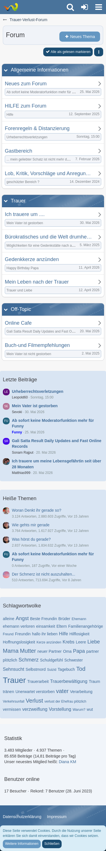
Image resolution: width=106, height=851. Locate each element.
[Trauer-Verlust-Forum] (11, 7)
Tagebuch (66, 669)
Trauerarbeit (38, 681)
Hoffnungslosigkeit (19, 642)
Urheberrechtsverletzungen (37, 391)
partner (92, 651)
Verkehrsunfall (13, 701)
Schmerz (29, 660)
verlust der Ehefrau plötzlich (65, 701)
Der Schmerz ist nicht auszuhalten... (43, 574)
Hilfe (63, 633)
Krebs (69, 642)
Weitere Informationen (21, 844)
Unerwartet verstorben (35, 691)
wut (90, 709)
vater (62, 691)
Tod (80, 669)
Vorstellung (60, 709)
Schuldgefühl (51, 660)
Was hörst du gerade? (31, 539)
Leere (81, 642)
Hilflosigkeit (80, 634)
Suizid (51, 670)
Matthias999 (21, 473)
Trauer (18, 201)
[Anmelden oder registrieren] (84, 7)
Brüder (64, 618)
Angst (22, 618)
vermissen (12, 709)
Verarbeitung (81, 691)
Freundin (23, 634)
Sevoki (17, 412)
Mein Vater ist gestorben (35, 406)
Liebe (93, 642)
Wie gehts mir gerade (30, 525)
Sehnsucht (13, 669)
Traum (94, 681)
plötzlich (10, 660)
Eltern (62, 626)
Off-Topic (21, 309)
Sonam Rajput (22, 453)
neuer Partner (49, 651)
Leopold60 (20, 397)
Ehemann (79, 619)
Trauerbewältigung (68, 681)
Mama (11, 651)
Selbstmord (36, 669)
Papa (79, 651)
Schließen (51, 844)
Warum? (79, 710)
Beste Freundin (43, 618)
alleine (8, 618)
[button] (98, 7)
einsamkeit (45, 626)
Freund (8, 634)
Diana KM (67, 761)
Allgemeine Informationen (39, 70)
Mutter (28, 651)
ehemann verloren (19, 626)
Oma (67, 651)
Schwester (73, 660)
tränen (8, 691)
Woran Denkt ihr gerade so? (36, 510)
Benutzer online (22, 779)
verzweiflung (34, 709)
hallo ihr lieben (44, 634)
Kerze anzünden (48, 642)
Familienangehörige (85, 626)
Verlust (34, 701)
